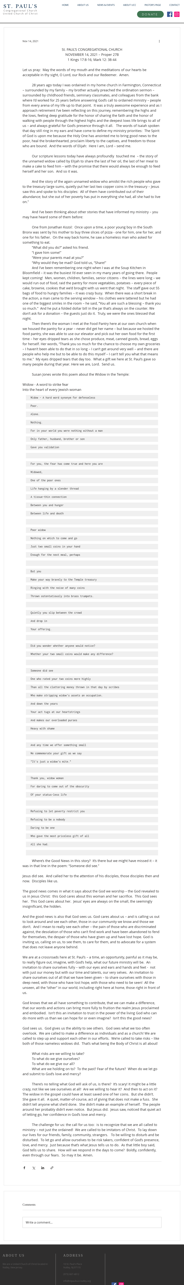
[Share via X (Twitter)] (33, 1168)
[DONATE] (150, 14)
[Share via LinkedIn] (42, 1168)
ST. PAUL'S (20, 6)
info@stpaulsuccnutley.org (77, 1280)
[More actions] (159, 41)
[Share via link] (52, 1168)
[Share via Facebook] (24, 1168)
